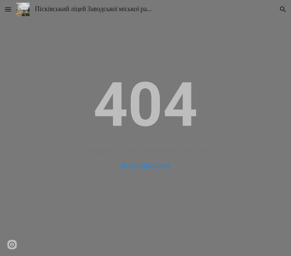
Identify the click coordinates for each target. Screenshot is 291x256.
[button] (8, 9)
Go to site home (145, 166)
